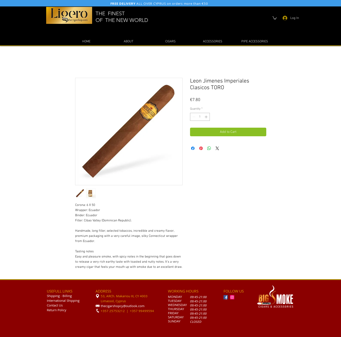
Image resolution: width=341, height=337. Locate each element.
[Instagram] (232, 297)
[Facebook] (226, 297)
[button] (274, 18)
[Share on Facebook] (192, 148)
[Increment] (206, 117)
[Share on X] (217, 148)
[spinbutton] (200, 117)
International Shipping (63, 300)
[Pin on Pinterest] (201, 148)
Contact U (54, 305)
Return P (53, 310)
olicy (62, 310)
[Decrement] (193, 117)
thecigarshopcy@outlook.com (123, 306)
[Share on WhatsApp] (209, 148)
